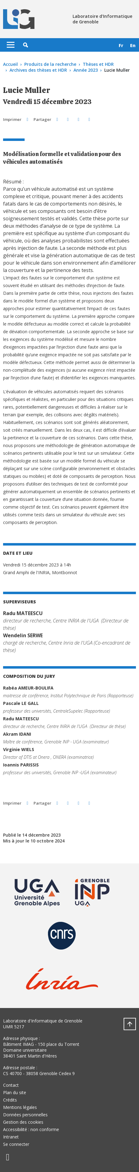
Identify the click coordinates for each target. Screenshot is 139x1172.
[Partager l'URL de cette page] (89, 119)
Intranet (11, 1137)
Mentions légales (20, 1107)
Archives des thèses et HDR (38, 70)
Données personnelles (25, 1115)
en (133, 45)
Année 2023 (85, 70)
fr (121, 45)
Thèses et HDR (98, 64)
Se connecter (16, 1144)
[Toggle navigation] (10, 45)
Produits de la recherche (50, 64)
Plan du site (14, 1092)
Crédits (10, 1100)
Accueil (10, 64)
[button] (25, 45)
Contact (11, 1085)
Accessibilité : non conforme (31, 1129)
